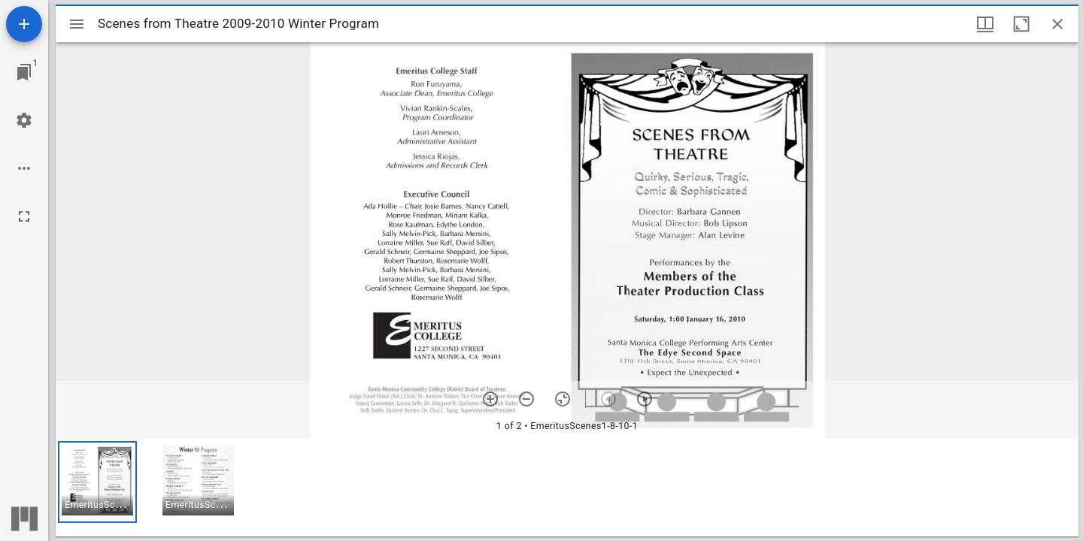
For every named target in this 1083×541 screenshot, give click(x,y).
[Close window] (1057, 24)
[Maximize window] (1021, 24)
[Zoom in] (490, 399)
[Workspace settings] (24, 120)
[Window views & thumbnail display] (985, 24)
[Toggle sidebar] (77, 24)
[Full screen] (24, 216)
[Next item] (644, 399)
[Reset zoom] (563, 399)
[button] (97, 482)
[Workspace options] (24, 168)
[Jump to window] (24, 72)
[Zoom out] (526, 399)
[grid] (567, 487)
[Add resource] (24, 24)
